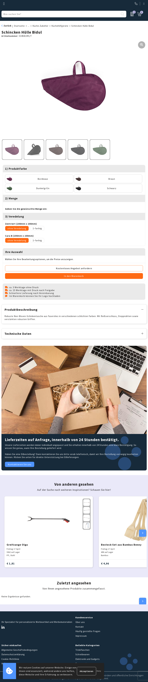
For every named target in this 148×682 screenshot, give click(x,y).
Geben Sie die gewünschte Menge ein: (26, 208)
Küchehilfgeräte (59, 25)
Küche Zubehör (40, 25)
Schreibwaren (82, 654)
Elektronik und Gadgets (87, 658)
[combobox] (60, 14)
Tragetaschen (82, 663)
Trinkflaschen (82, 649)
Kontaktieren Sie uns (19, 464)
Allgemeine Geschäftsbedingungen (19, 649)
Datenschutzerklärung (13, 654)
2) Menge (11, 198)
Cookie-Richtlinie (10, 658)
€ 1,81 (11, 563)
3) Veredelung (14, 216)
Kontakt (79, 626)
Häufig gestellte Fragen (87, 631)
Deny (99, 671)
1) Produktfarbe (16, 168)
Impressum (81, 635)
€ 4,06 (105, 563)
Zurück (7, 25)
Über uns (80, 621)
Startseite (19, 25)
